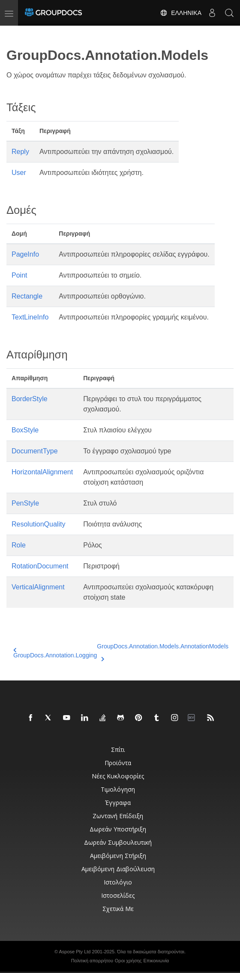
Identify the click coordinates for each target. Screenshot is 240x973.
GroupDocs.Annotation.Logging (55, 653)
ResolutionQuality (38, 524)
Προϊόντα (118, 763)
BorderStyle (30, 398)
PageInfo (25, 254)
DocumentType (35, 451)
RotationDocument (40, 566)
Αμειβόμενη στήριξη (118, 856)
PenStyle (25, 503)
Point (19, 275)
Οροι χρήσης (128, 960)
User (19, 172)
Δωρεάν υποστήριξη (118, 829)
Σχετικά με (118, 909)
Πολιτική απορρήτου (92, 960)
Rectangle (27, 296)
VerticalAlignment (38, 587)
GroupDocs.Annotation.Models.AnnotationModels (162, 651)
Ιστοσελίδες (118, 895)
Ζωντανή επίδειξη (118, 816)
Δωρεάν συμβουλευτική (118, 842)
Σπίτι (118, 749)
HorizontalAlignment (42, 472)
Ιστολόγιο (118, 882)
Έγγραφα (118, 803)
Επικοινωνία (156, 960)
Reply (20, 151)
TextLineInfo (30, 317)
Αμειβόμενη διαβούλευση (118, 869)
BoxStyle (25, 430)
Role (19, 545)
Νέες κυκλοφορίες (118, 776)
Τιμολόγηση (118, 789)
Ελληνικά (180, 13)
